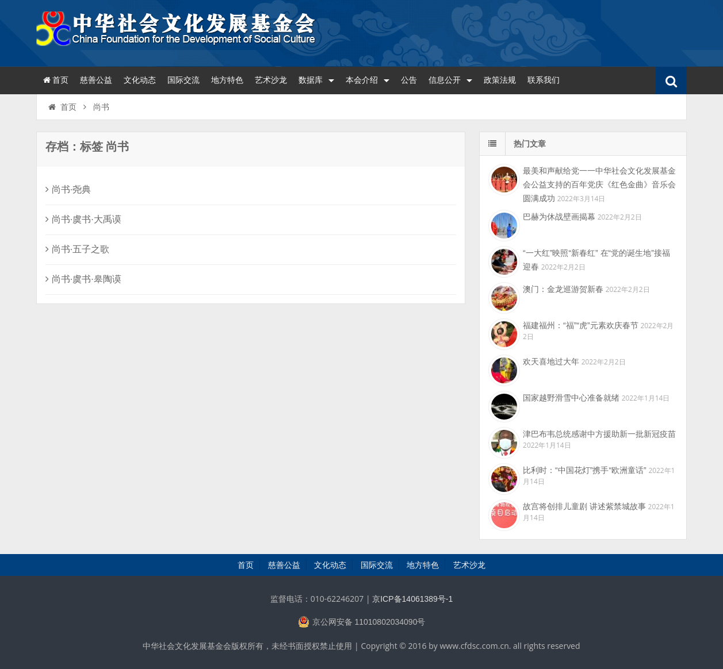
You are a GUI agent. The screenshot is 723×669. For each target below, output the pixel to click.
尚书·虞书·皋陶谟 (83, 279)
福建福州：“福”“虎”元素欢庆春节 (580, 325)
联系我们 (543, 79)
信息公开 (450, 79)
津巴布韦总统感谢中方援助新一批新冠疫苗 (599, 434)
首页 (55, 79)
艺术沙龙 (271, 79)
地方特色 (227, 79)
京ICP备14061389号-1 (412, 598)
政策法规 (500, 79)
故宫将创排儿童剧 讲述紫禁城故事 (584, 506)
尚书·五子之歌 (77, 249)
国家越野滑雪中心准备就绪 (571, 397)
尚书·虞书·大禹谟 (83, 219)
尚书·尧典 (68, 189)
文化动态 (140, 79)
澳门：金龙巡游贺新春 (563, 289)
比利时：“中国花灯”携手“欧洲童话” (585, 470)
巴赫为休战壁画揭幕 (559, 216)
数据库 (316, 79)
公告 (409, 79)
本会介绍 (367, 79)
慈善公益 (96, 79)
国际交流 (183, 79)
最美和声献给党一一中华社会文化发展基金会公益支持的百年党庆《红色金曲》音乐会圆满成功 (599, 184)
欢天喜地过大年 (551, 361)
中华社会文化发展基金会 (177, 31)
